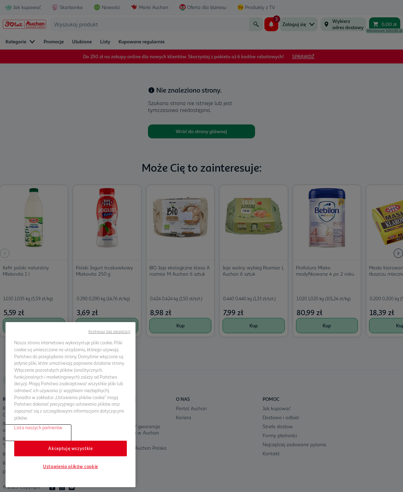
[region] (70, 404)
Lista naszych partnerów (38, 427)
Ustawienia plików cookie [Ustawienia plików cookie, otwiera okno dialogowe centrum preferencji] (70, 466)
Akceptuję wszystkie (70, 448)
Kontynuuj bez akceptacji (109, 331)
